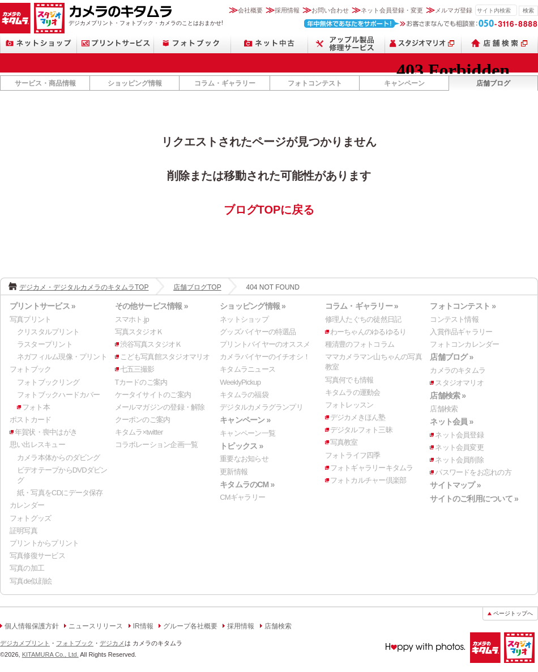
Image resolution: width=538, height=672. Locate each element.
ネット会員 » (451, 421)
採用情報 (287, 10)
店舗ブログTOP (197, 287)
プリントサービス (115, 43)
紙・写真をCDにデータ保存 (60, 492)
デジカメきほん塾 (358, 417)
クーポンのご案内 (142, 419)
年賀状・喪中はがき (46, 432)
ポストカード (30, 419)
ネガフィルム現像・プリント (62, 356)
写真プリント (30, 319)
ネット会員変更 (459, 447)
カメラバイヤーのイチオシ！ (265, 356)
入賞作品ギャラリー (461, 332)
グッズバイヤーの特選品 (258, 332)
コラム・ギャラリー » (361, 306)
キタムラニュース (247, 369)
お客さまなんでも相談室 (421, 23)
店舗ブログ (493, 83)
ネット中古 (269, 43)
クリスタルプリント (48, 332)
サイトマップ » (455, 485)
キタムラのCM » (247, 484)
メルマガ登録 (453, 10)
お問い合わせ (330, 10)
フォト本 (36, 407)
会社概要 (250, 10)
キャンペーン (404, 83)
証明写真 (23, 530)
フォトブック (192, 43)
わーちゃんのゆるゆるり (368, 332)
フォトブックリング (48, 382)
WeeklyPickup (240, 382)
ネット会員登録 (459, 435)
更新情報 (233, 471)
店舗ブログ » (451, 356)
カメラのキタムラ (15, 18)
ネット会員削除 (459, 460)
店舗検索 (500, 43)
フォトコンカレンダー (464, 344)
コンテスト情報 (454, 319)
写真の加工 (27, 568)
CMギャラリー (242, 497)
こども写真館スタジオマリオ (165, 356)
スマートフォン (346, 43)
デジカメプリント (25, 643)
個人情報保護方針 (32, 626)
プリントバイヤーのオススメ (265, 344)
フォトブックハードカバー (58, 394)
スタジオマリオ (49, 18)
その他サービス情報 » (151, 306)
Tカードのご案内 (141, 382)
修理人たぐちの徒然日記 (363, 319)
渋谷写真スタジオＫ (151, 344)
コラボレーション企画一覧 (156, 444)
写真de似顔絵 (31, 581)
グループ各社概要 (190, 626)
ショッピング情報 (135, 83)
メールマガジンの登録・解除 (160, 407)
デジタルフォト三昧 (361, 430)
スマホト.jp (132, 319)
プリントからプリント (44, 543)
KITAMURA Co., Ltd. (50, 654)
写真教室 (344, 442)
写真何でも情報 (349, 380)
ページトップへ (513, 613)
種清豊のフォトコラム (359, 344)
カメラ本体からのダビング (58, 457)
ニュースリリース (96, 626)
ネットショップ (38, 43)
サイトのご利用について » (474, 498)
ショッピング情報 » (252, 306)
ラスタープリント (44, 344)
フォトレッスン (349, 405)
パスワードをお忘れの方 (473, 472)
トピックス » (241, 445)
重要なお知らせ (244, 458)
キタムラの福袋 (244, 394)
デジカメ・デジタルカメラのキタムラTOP (83, 287)
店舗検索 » (448, 395)
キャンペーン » (245, 419)
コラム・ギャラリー (224, 83)
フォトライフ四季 (353, 455)
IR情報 (143, 626)
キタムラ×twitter (139, 432)
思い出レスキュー (37, 444)
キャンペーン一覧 (247, 433)
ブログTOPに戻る (269, 209)
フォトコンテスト (315, 83)
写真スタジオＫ (139, 332)
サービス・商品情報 (45, 83)
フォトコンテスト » (463, 306)
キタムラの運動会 (353, 392)
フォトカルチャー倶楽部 (368, 480)
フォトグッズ (30, 518)
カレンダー (27, 505)
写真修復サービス (37, 555)
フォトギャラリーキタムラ (371, 467)
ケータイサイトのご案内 (153, 394)
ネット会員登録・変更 (392, 10)
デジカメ (112, 643)
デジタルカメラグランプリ (261, 407)
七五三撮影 (137, 369)
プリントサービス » (42, 306)
